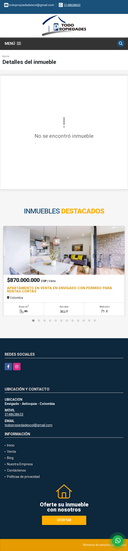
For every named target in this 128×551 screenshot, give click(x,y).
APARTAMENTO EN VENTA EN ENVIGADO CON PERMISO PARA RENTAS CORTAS (59, 289)
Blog (10, 458)
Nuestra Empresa (20, 464)
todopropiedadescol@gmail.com (28, 425)
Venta (11, 451)
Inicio (5, 56)
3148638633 (72, 5)
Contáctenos (16, 470)
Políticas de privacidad (23, 477)
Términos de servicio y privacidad (104, 545)
